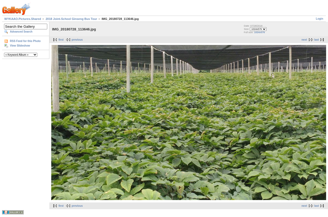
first (61, 39)
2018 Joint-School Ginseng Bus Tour (71, 18)
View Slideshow (20, 45)
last (316, 39)
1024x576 (259, 32)
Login (319, 18)
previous (77, 39)
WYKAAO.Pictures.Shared (22, 18)
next (304, 39)
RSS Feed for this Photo (25, 41)
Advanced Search (21, 31)
